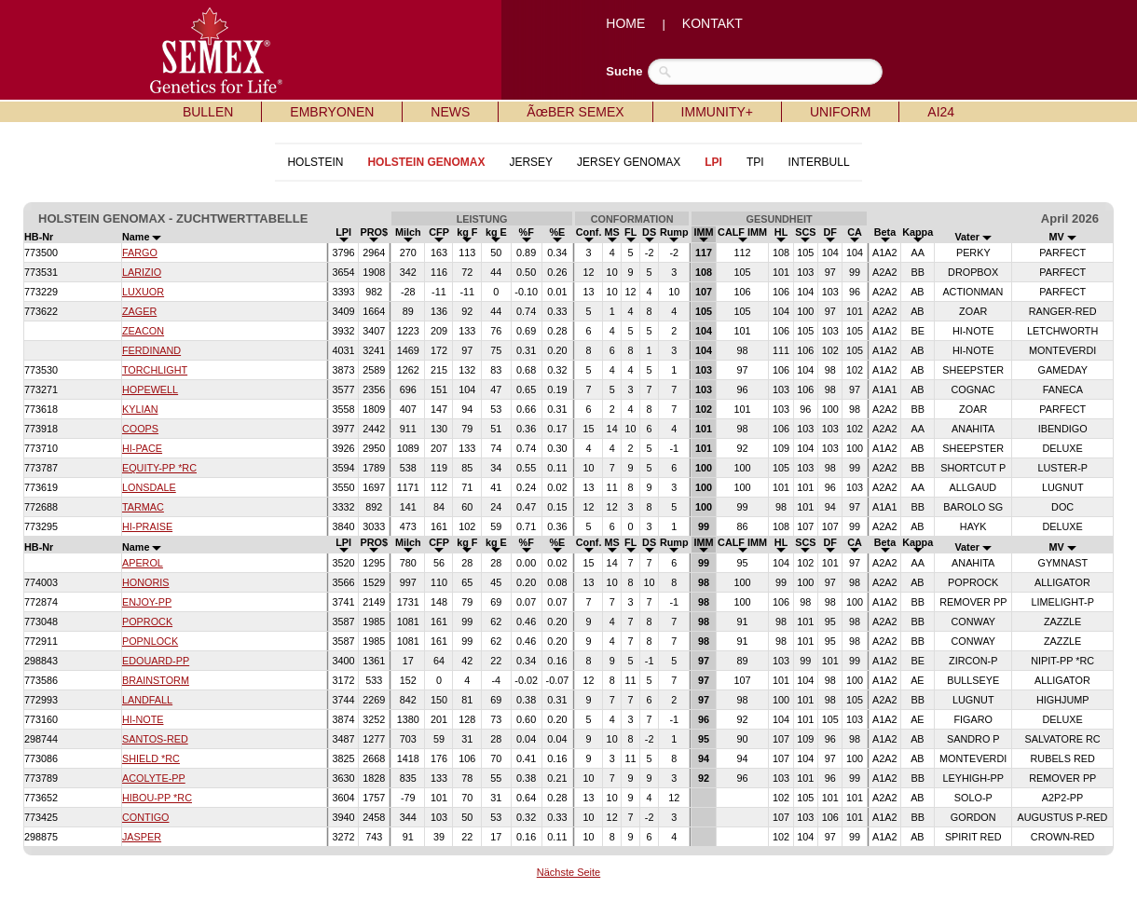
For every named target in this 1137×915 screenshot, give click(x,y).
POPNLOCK (150, 641)
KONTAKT (712, 23)
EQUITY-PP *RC (159, 467)
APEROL (142, 562)
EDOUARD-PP (155, 660)
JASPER (141, 836)
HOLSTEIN (315, 162)
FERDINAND (151, 350)
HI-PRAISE (147, 526)
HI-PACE (142, 448)
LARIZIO (141, 272)
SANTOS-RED (155, 738)
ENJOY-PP (146, 602)
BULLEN (208, 111)
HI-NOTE (143, 719)
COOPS (140, 428)
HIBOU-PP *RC (157, 797)
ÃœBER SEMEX (575, 111)
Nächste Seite (568, 872)
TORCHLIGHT (154, 370)
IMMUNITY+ (717, 111)
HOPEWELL (150, 389)
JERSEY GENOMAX (628, 162)
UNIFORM (840, 111)
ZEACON (143, 330)
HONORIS (146, 582)
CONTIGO (146, 817)
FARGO (140, 252)
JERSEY (531, 162)
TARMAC (143, 506)
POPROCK (147, 621)
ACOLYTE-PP (153, 778)
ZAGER (139, 311)
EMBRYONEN (332, 111)
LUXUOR (143, 291)
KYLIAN (140, 409)
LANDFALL (147, 699)
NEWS (450, 111)
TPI (755, 162)
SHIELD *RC (151, 758)
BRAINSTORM (155, 680)
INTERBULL (819, 162)
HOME (625, 23)
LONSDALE (149, 487)
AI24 (940, 111)
